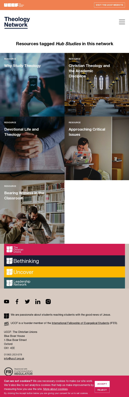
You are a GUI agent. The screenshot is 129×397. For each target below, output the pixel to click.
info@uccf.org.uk (14, 358)
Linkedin (40, 301)
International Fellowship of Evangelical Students (80, 322)
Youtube (9, 301)
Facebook (19, 301)
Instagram (51, 301)
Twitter (30, 301)
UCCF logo (17, 22)
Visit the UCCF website (109, 5)
